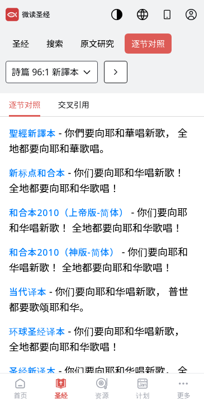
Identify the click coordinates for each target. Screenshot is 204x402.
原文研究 (97, 43)
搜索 (54, 43)
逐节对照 (148, 43)
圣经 (20, 43)
